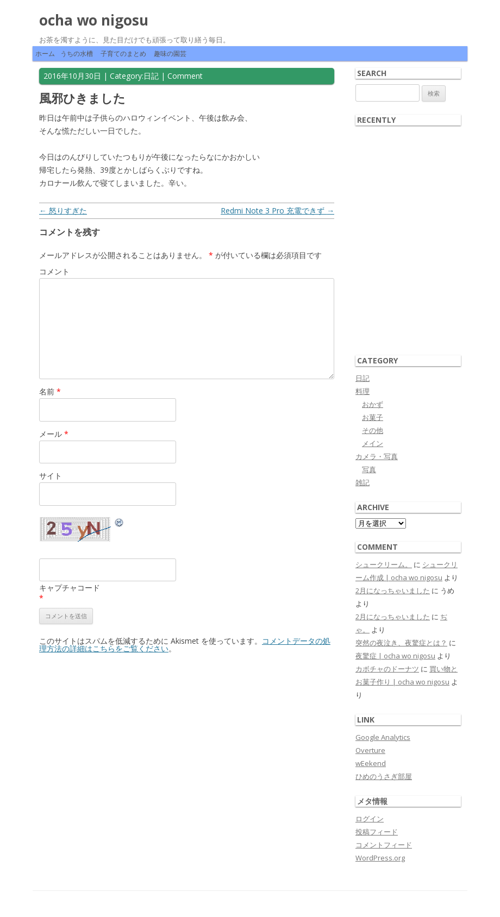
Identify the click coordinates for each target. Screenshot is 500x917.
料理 (362, 391)
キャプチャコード (69, 587)
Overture (370, 750)
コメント (54, 271)
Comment (185, 76)
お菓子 (372, 417)
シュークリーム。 (383, 564)
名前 (50, 391)
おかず (372, 404)
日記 (151, 76)
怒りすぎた (63, 210)
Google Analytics (382, 737)
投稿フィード (376, 832)
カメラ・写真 (376, 456)
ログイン (369, 819)
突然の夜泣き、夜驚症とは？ (401, 643)
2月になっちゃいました (392, 590)
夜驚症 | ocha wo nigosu (395, 656)
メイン (372, 443)
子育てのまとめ (123, 53)
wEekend (370, 763)
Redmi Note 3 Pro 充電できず (277, 210)
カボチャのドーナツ (387, 669)
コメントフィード (383, 845)
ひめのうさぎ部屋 (383, 776)
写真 (369, 469)
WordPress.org (380, 858)
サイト (50, 475)
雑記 (362, 482)
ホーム (45, 53)
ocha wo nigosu (93, 20)
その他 (372, 430)
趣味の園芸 (170, 53)
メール (53, 434)
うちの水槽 (76, 53)
